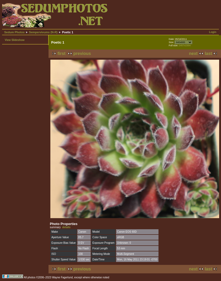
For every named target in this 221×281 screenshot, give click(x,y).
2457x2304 (185, 45)
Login (212, 32)
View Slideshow (15, 40)
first (61, 53)
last (208, 53)
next (193, 53)
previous (82, 53)
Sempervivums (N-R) (43, 32)
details (66, 227)
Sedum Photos (14, 32)
